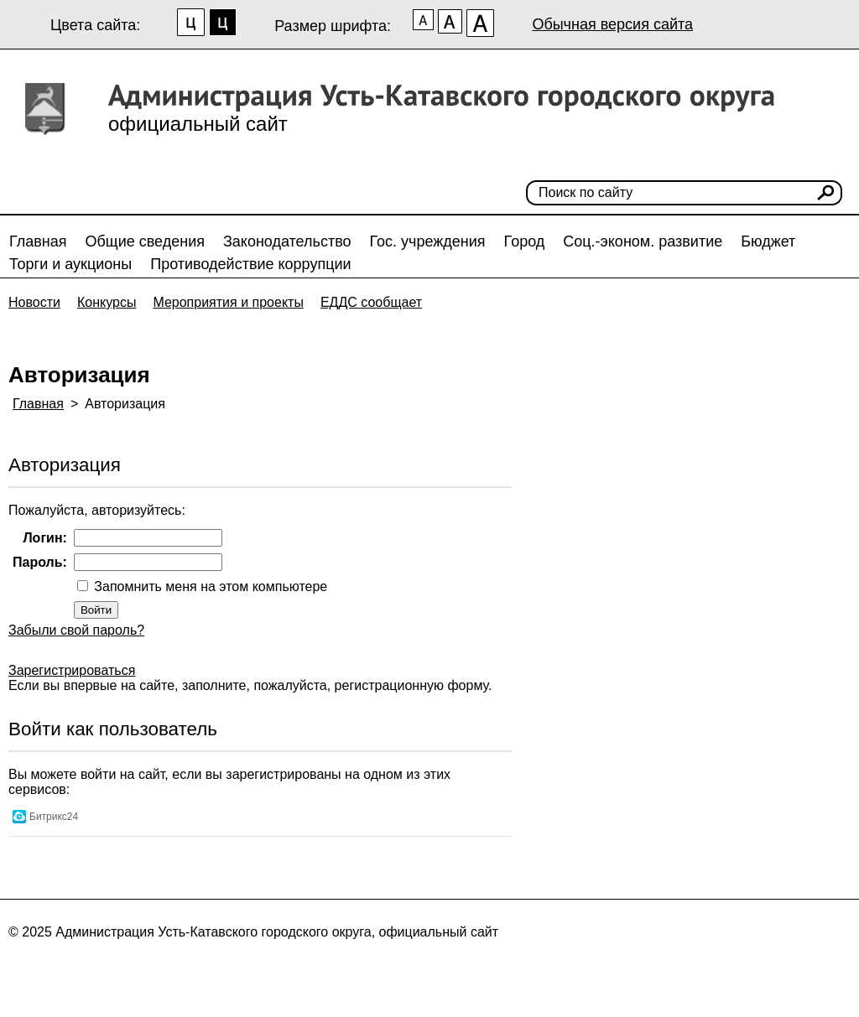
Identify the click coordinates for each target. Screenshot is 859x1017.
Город (524, 241)
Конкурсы (106, 302)
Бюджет (768, 241)
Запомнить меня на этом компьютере (209, 586)
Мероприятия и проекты (228, 302)
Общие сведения (145, 241)
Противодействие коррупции (250, 264)
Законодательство (287, 241)
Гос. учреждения (428, 241)
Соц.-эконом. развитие (642, 241)
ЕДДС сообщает (371, 302)
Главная (38, 241)
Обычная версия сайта (612, 24)
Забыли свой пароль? (76, 630)
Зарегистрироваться (71, 670)
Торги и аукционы (70, 264)
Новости (34, 302)
